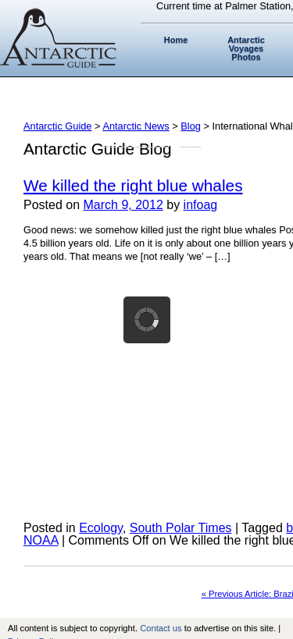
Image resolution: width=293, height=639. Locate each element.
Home (176, 39)
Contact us (160, 628)
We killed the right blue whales (133, 185)
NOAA (40, 540)
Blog (190, 126)
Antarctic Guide (57, 126)
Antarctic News (135, 126)
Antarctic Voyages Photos (246, 48)
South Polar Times (181, 527)
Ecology (101, 527)
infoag (201, 204)
